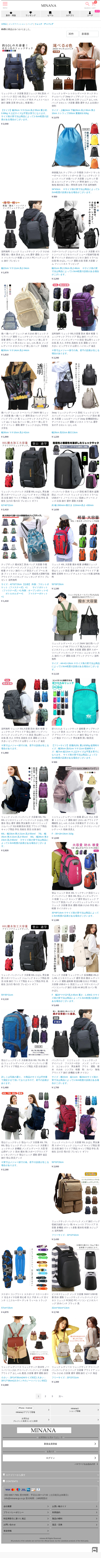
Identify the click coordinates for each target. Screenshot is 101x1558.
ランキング (31, 14)
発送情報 (26, 1531)
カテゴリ (70, 14)
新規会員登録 (70, 1444)
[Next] (61, 1396)
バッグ (30, 24)
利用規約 (74, 1512)
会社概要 (26, 1506)
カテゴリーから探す (51, 1475)
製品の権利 (74, 1518)
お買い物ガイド (74, 1506)
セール (50, 14)
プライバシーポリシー (26, 1512)
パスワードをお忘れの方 (86, 1464)
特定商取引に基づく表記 (26, 1518)
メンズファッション (17, 24)
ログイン (71, 1458)
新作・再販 (11, 14)
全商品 (4, 24)
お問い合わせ (26, 1524)
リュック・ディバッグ (44, 24)
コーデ (90, 14)
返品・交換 (74, 1524)
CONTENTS (51, 1481)
